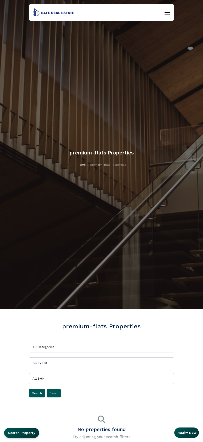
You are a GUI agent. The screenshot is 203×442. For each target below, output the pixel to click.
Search (37, 393)
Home (81, 166)
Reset (54, 393)
